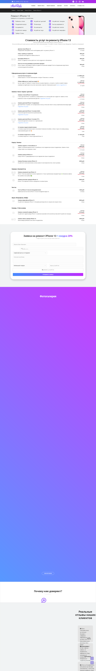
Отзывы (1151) (80, 5)
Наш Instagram (48, 569)
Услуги (66, 5)
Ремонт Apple (41, 5)
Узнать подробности (61, 85)
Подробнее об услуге (45, 98)
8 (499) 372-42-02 (21, 2)
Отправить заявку (48, 270)
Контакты (72, 5)
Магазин (59, 5)
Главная (33, 5)
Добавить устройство (48, 265)
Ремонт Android (51, 5)
